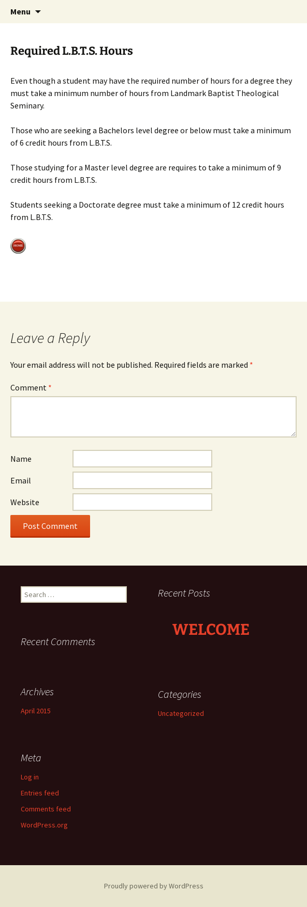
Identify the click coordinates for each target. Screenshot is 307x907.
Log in (30, 776)
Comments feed (46, 809)
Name (21, 458)
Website (24, 502)
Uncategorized (181, 713)
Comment (31, 387)
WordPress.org (44, 825)
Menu (20, 11)
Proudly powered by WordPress (153, 885)
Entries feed (40, 792)
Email (20, 480)
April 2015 (36, 710)
